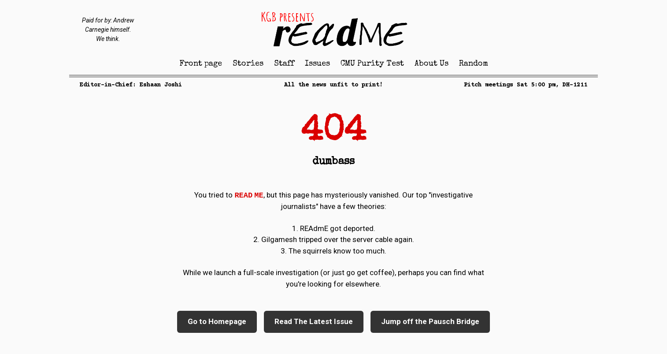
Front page (200, 64)
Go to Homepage (217, 321)
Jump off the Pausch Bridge (430, 321)
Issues (317, 64)
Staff (284, 64)
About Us (431, 64)
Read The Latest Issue (313, 321)
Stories (248, 64)
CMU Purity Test (372, 64)
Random (473, 64)
